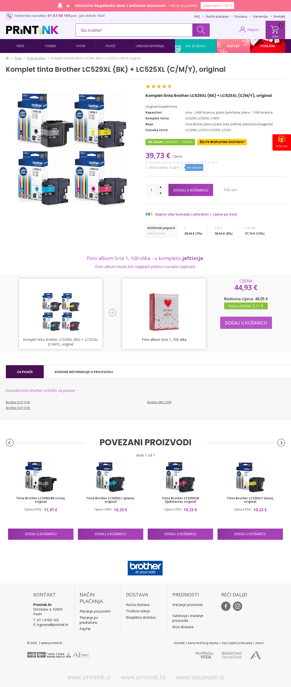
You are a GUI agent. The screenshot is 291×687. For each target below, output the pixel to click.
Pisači (110, 46)
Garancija (260, 16)
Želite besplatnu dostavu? (222, 142)
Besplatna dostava (141, 617)
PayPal (85, 628)
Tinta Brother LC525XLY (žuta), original (250, 500)
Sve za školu (195, 46)
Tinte (20, 46)
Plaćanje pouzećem (95, 611)
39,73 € (159, 155)
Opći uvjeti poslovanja (236, 643)
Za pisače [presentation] (25, 372)
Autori (259, 643)
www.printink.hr (143, 677)
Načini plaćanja (217, 16)
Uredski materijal (150, 46)
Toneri (50, 46)
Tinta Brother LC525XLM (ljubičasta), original (180, 500)
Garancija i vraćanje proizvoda (187, 618)
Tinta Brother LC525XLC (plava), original (110, 500)
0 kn (275, 36)
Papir (80, 46)
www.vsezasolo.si (200, 677)
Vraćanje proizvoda (187, 604)
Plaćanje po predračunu (89, 620)
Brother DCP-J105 (18, 408)
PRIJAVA (253, 30)
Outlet (233, 46)
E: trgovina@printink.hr (50, 624)
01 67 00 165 (59, 15)
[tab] (25, 371)
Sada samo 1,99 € (217, 5)
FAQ (197, 16)
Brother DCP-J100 (18, 402)
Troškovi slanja (138, 611)
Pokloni (267, 46)
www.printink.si (89, 677)
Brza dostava (182, 627)
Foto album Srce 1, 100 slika (164, 339)
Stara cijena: (159, 167)
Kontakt (279, 16)
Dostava (241, 16)
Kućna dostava (137, 604)
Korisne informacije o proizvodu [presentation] (84, 372)
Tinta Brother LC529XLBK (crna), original (40, 500)
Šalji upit (237, 189)
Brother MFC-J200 (159, 402)
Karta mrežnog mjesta (203, 643)
